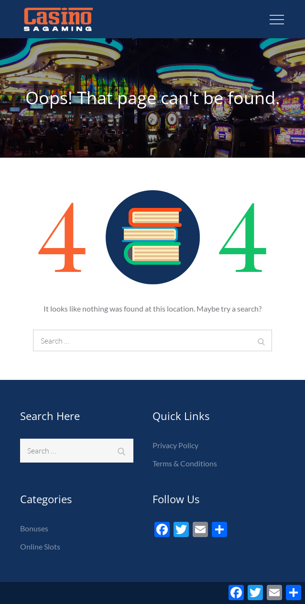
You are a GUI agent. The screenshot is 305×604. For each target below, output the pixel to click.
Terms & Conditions (184, 463)
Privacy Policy (175, 445)
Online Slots (40, 546)
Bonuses (34, 528)
